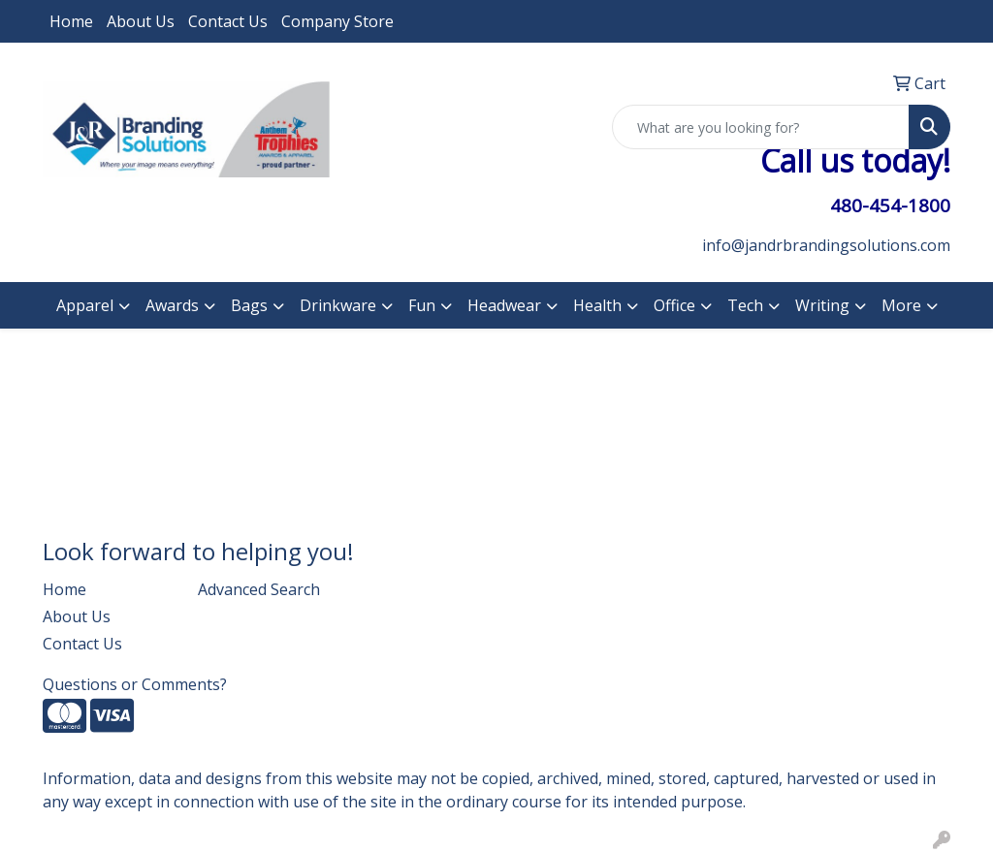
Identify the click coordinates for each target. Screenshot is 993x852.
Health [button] (597, 305)
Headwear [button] (504, 305)
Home (71, 21)
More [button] (901, 305)
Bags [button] (249, 305)
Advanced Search (259, 589)
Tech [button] (745, 305)
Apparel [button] (84, 305)
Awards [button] (172, 305)
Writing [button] (822, 305)
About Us (141, 21)
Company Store (337, 21)
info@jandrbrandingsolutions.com (826, 245)
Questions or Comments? (135, 684)
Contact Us (228, 21)
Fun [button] (421, 305)
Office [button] (674, 305)
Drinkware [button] (338, 305)
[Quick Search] (761, 127)
